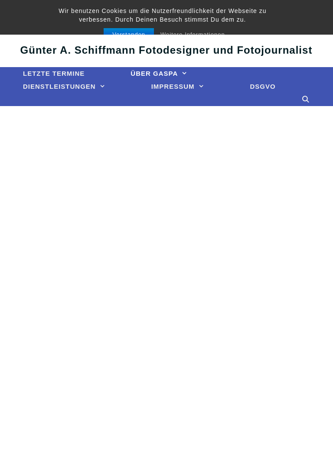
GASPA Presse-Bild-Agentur (166, 25)
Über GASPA (170, 73)
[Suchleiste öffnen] (306, 99)
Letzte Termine (54, 73)
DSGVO (263, 86)
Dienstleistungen (75, 86)
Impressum (189, 86)
